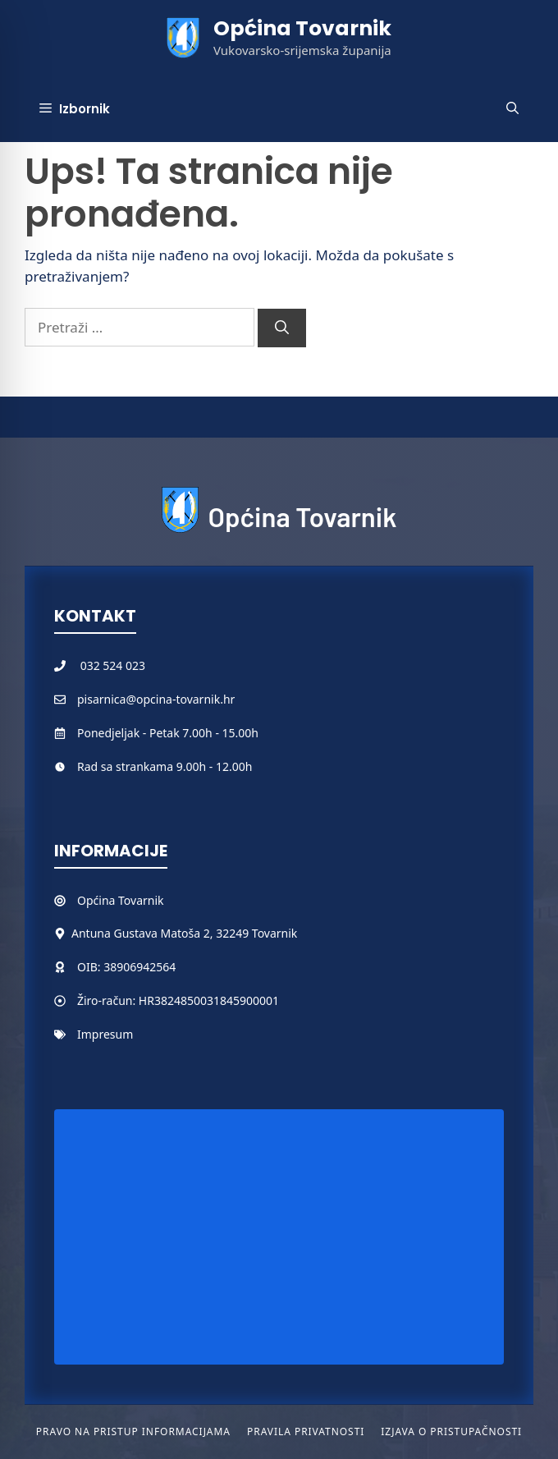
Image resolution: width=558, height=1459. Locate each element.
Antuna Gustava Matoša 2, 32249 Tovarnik (184, 933)
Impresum (105, 1034)
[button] (512, 109)
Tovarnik (140, 900)
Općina (97, 900)
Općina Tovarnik (302, 28)
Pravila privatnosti (305, 1431)
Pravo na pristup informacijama (133, 1431)
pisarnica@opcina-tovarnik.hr (156, 699)
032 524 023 (112, 665)
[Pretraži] (282, 328)
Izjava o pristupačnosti (451, 1431)
